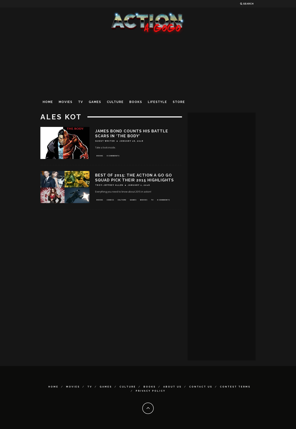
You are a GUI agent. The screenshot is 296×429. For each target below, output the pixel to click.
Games (95, 102)
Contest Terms (235, 386)
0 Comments (113, 156)
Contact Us (200, 386)
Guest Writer (105, 141)
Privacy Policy (151, 391)
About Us (172, 386)
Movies (65, 102)
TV (80, 102)
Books (135, 102)
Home (48, 102)
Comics (110, 200)
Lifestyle (157, 102)
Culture (115, 102)
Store (179, 102)
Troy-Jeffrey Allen (109, 185)
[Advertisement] (148, 65)
